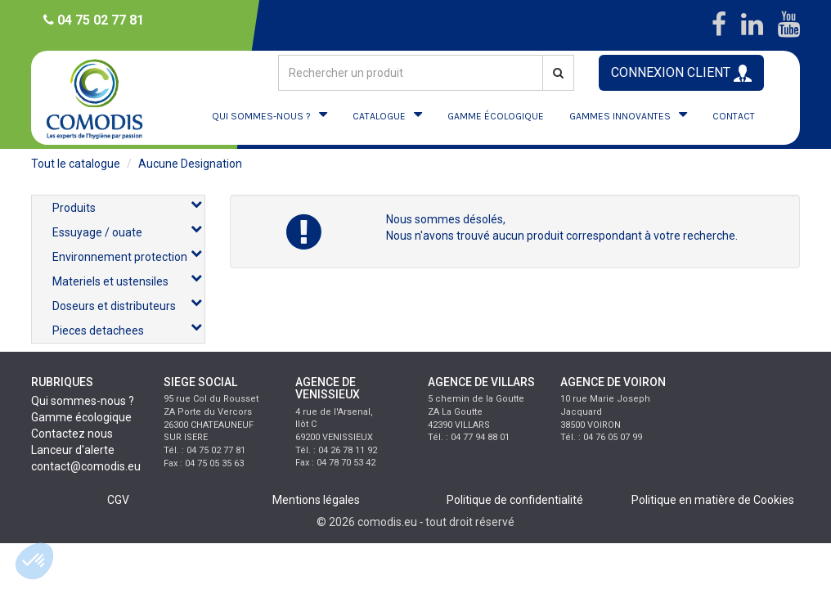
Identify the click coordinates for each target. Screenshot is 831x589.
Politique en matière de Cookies (712, 499)
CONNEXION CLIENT (681, 73)
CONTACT (733, 116)
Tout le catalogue (75, 163)
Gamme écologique (81, 417)
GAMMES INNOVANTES (620, 116)
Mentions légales (316, 499)
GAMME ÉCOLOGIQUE (495, 116)
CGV (118, 499)
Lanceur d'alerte (73, 449)
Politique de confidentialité (515, 499)
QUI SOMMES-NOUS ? (261, 116)
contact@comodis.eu (86, 466)
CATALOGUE (379, 116)
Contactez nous (72, 433)
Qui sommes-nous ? (82, 400)
